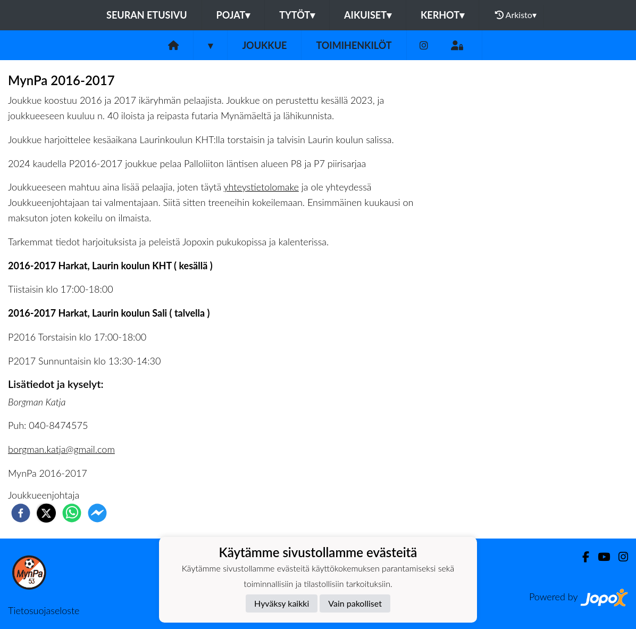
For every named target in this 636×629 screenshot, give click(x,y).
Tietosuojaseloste (43, 610)
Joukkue (264, 45)
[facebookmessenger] (97, 513)
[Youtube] (599, 556)
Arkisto (516, 15)
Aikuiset (367, 15)
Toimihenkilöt (353, 45)
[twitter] (46, 513)
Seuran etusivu (146, 15)
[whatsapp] (71, 513)
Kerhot (442, 15)
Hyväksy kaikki (281, 603)
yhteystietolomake (261, 187)
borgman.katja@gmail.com (61, 449)
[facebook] (20, 513)
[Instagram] (424, 45)
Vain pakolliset (355, 603)
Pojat (233, 15)
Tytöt (297, 15)
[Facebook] (581, 556)
